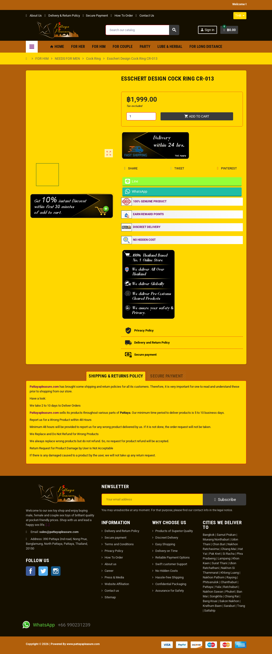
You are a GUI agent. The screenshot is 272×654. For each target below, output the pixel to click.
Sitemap (110, 597)
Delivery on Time (166, 551)
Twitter (43, 571)
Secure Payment (95, 15)
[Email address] (152, 499)
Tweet (177, 168)
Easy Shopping (165, 544)
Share (131, 168)
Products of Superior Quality (174, 531)
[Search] (142, 30)
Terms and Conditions (119, 544)
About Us (34, 15)
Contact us (112, 590)
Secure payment (115, 537)
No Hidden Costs (166, 570)
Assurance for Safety (169, 590)
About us (110, 564)
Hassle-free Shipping (169, 577)
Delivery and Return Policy (122, 531)
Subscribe (224, 499)
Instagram (55, 571)
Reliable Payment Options (172, 557)
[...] (47, 525)
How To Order (122, 15)
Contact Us (145, 15)
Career (109, 570)
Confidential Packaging (170, 584)
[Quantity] (141, 116)
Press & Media (114, 577)
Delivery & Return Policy (62, 15)
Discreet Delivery (166, 537)
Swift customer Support (171, 564)
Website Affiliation (117, 584)
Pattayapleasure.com (44, 386)
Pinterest (227, 168)
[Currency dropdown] (239, 15)
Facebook (30, 571)
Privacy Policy (114, 551)
